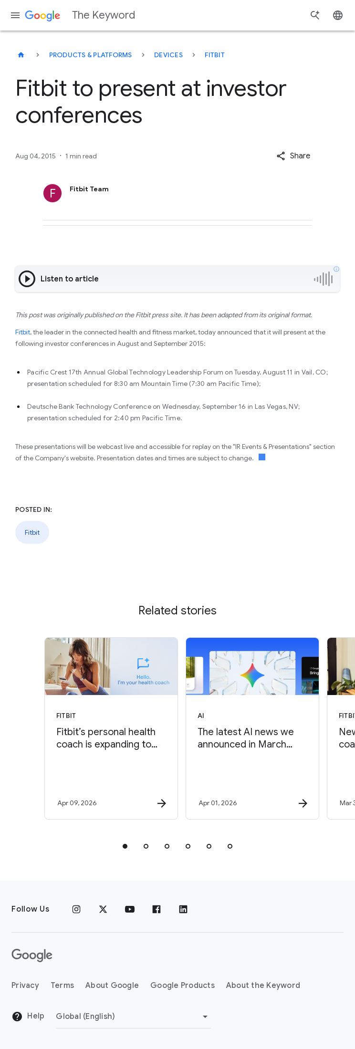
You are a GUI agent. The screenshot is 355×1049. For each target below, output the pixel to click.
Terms (62, 985)
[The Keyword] (21, 54)
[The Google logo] (31, 955)
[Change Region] (133, 1016)
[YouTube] (129, 909)
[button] (293, 155)
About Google (112, 985)
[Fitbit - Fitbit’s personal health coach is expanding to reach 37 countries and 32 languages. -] (106, 728)
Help (27, 1016)
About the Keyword (263, 985)
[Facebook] (156, 909)
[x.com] (103, 909)
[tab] (125, 846)
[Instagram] (76, 909)
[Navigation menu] (15, 15)
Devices (168, 55)
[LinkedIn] (183, 909)
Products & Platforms (90, 55)
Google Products (182, 985)
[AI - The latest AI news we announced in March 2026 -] (247, 728)
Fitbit (215, 55)
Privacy (25, 985)
